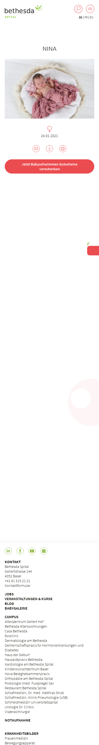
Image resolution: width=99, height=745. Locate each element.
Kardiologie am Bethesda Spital (29, 664)
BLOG (9, 603)
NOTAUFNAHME (18, 720)
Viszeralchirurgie (17, 711)
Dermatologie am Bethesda (26, 640)
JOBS (9, 594)
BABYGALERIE (16, 608)
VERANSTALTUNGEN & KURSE (29, 598)
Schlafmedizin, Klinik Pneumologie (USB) (36, 697)
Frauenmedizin (16, 738)
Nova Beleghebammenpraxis (27, 673)
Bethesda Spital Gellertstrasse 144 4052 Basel (18, 571)
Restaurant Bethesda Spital (25, 687)
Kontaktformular (17, 585)
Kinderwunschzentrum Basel (27, 669)
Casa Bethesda (16, 631)
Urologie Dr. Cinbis (19, 706)
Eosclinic (11, 635)
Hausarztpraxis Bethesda (23, 659)
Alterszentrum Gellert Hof (24, 621)
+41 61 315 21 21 (17, 580)
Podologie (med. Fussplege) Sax (29, 683)
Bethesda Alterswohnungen (26, 626)
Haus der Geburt (17, 654)
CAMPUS (11, 616)
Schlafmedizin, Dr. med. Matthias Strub (34, 692)
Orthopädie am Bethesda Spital (29, 678)
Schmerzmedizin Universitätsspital (31, 702)
